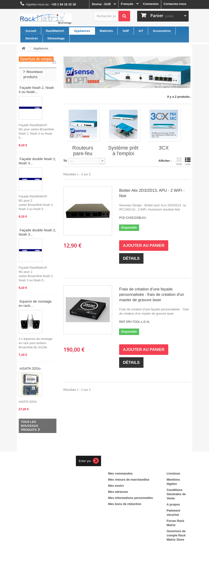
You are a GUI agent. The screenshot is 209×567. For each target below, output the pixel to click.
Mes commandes (120, 473)
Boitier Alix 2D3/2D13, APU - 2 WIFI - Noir (152, 193)
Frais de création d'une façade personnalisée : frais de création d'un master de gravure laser (151, 294)
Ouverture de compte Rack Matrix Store (175, 535)
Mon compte (121, 466)
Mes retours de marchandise (128, 479)
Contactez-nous (175, 4)
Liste (188, 161)
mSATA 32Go (30, 368)
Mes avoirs (116, 485)
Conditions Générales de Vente (176, 494)
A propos (173, 504)
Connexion (151, 4)
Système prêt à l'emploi (123, 150)
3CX (164, 148)
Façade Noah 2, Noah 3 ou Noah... (36, 90)
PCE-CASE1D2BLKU (132, 217)
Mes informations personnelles (130, 497)
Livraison (173, 473)
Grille (179, 161)
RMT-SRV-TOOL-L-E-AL (134, 321)
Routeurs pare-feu (82, 150)
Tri (65, 160)
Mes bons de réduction (124, 504)
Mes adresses (118, 491)
